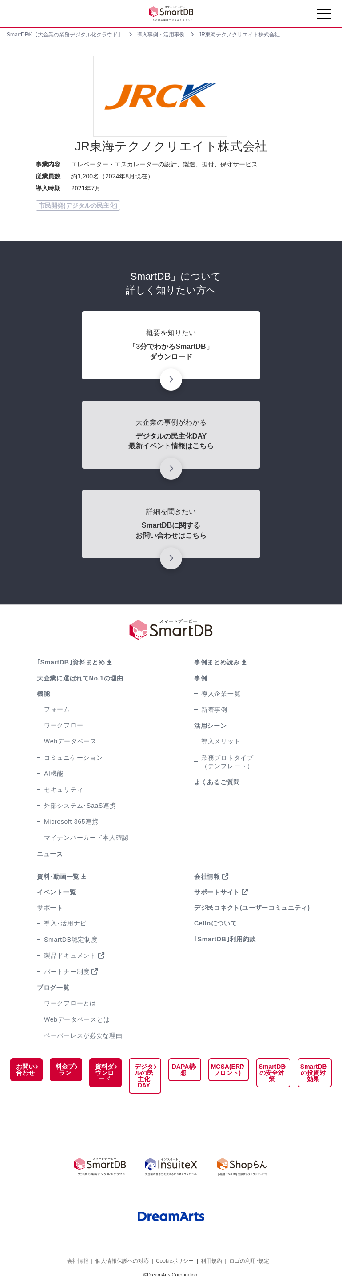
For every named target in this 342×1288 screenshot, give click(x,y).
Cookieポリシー (175, 1260)
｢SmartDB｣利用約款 (225, 939)
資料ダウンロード (104, 1073)
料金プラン (64, 1069)
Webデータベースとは (77, 1019)
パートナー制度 (67, 971)
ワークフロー (63, 725)
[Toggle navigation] (324, 16)
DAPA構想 (183, 1069)
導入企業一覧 (220, 693)
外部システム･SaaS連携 (80, 805)
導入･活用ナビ (65, 923)
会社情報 (207, 876)
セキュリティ (63, 789)
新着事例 (214, 709)
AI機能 (54, 773)
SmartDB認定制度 (71, 939)
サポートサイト (217, 892)
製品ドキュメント (70, 955)
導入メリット (220, 741)
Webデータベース (70, 741)
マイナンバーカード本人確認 (86, 837)
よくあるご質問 (217, 782)
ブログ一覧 (53, 987)
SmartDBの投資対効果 (313, 1073)
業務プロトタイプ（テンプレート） (227, 762)
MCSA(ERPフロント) (226, 1069)
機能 (43, 693)
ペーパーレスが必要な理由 (83, 1035)
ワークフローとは (70, 1003)
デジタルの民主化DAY (143, 1076)
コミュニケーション (73, 757)
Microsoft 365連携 (71, 821)
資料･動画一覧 (58, 876)
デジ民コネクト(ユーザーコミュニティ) (252, 907)
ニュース (50, 853)
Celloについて (215, 923)
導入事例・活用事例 (161, 35)
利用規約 (211, 1260)
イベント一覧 (56, 892)
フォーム (57, 709)
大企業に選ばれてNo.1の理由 (80, 678)
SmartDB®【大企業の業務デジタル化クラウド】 (65, 35)
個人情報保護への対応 (122, 1260)
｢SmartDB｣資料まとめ (71, 662)
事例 (200, 678)
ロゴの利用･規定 (249, 1260)
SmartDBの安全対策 (271, 1073)
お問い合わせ (25, 1069)
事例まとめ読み (217, 662)
